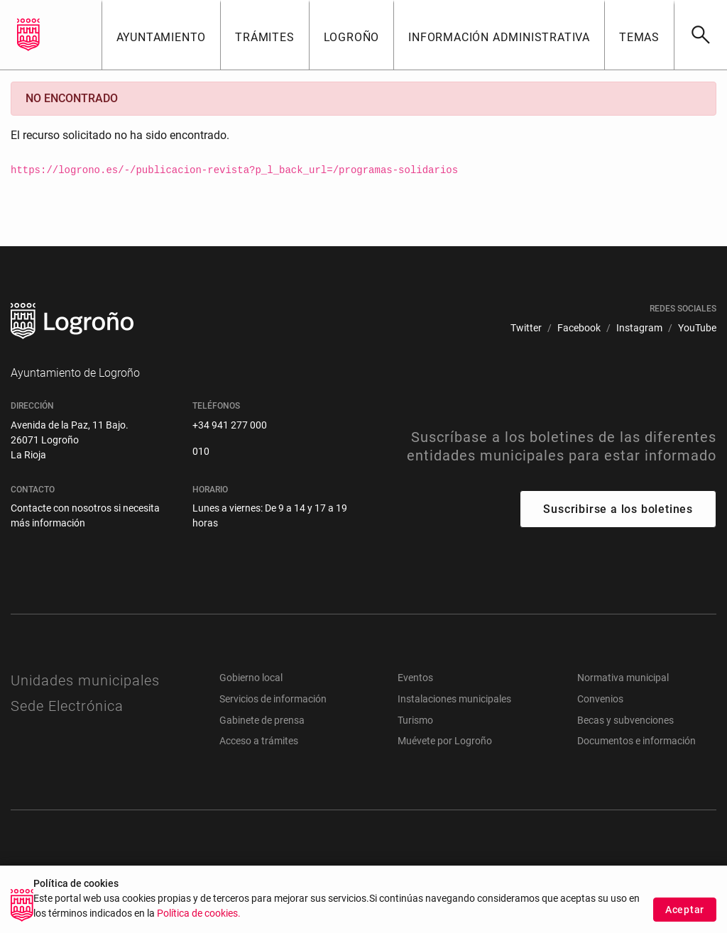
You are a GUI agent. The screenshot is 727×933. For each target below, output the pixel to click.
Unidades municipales (85, 680)
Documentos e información (636, 740)
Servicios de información (273, 699)
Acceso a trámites (258, 740)
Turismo (415, 720)
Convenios (600, 699)
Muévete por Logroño (445, 740)
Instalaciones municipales (454, 699)
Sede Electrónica (67, 705)
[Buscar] (700, 35)
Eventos (415, 677)
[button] (161, 35)
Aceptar (684, 914)
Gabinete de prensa (262, 720)
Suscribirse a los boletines (618, 509)
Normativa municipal (623, 677)
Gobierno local (251, 677)
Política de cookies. (199, 919)
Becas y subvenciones (625, 720)
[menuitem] (526, 328)
